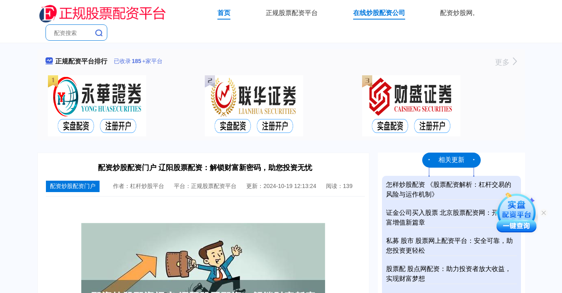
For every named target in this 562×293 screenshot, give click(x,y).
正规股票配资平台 (292, 12)
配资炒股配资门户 (72, 186)
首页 (223, 12)
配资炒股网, (457, 12)
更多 (505, 62)
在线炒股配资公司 (379, 12)
